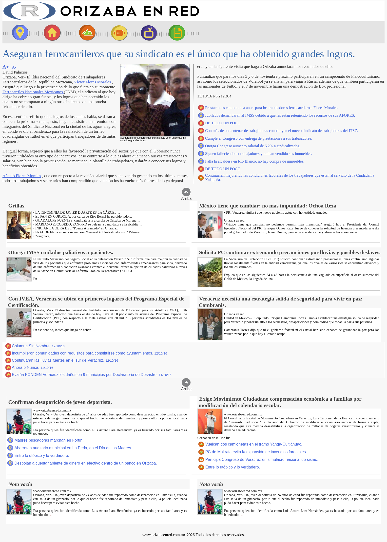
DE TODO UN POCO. (223, 123)
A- (14, 67)
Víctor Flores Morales (92, 82)
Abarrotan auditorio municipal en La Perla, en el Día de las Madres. (73, 448)
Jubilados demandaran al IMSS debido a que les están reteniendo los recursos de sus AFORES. (280, 115)
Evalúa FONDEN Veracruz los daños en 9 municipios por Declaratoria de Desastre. (92, 375)
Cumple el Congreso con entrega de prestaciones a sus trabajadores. (258, 138)
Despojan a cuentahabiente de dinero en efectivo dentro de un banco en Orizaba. (85, 463)
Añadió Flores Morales (21, 175)
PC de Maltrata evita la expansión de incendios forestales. (256, 452)
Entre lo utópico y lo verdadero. (41, 455)
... (53, 236)
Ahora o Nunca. (32, 367)
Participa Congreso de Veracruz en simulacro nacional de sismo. (261, 459)
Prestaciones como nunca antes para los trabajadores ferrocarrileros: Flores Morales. (271, 108)
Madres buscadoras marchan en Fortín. (48, 440)
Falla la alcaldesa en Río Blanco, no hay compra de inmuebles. (254, 161)
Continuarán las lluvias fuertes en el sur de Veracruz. (65, 360)
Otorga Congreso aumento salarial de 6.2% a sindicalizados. (252, 146)
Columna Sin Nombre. (38, 346)
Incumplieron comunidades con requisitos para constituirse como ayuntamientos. (89, 353)
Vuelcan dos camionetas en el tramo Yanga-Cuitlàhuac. (253, 444)
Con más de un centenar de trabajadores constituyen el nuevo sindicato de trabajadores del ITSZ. (281, 131)
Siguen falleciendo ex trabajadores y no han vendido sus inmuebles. (258, 153)
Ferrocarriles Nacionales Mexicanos (33, 92)
